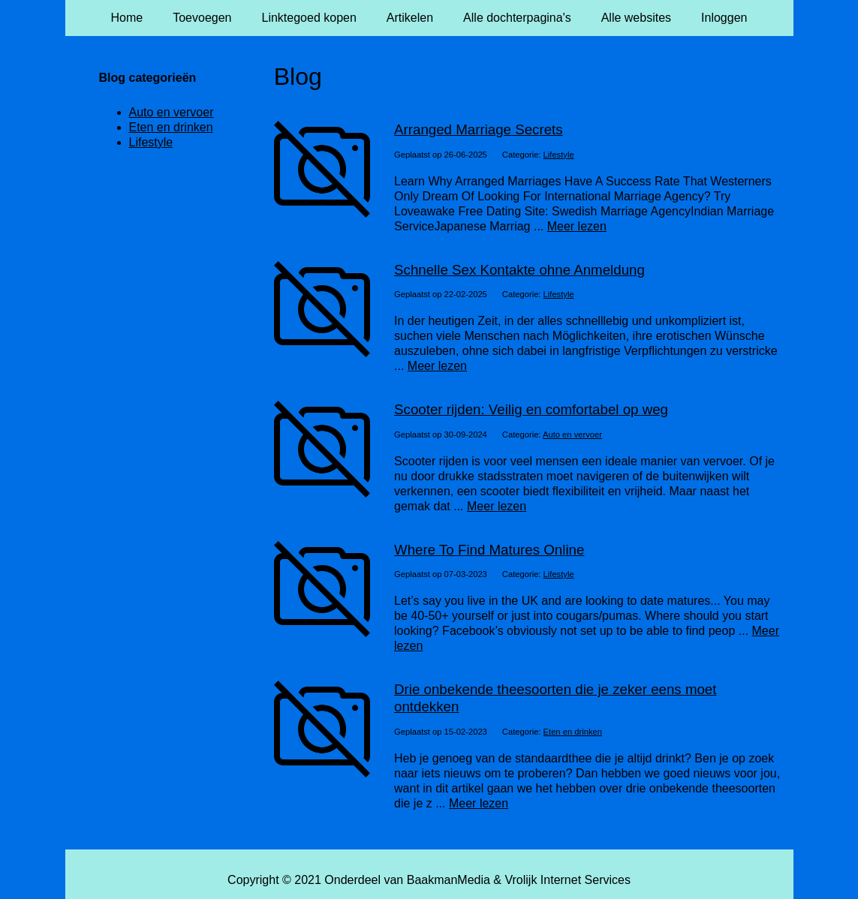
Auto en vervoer (572, 434)
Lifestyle (558, 154)
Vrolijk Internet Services (567, 879)
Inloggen (724, 17)
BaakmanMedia (448, 879)
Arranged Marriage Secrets (478, 129)
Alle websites (636, 17)
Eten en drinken (572, 731)
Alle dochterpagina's (517, 17)
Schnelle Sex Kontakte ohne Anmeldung (519, 270)
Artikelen (410, 17)
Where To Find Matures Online (489, 550)
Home (127, 17)
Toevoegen (202, 17)
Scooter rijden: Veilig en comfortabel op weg (531, 409)
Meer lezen (577, 226)
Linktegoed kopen (309, 17)
